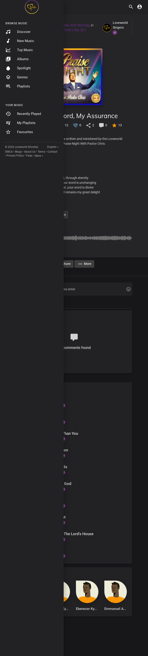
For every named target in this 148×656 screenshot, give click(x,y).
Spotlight (18, 68)
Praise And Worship (74, 25)
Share (64, 264)
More (38, 155)
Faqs (29, 155)
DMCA (9, 151)
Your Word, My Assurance (80, 116)
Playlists (17, 86)
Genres (16, 77)
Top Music (19, 50)
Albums (17, 59)
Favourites (19, 132)
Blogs (18, 151)
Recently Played (23, 114)
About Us (29, 151)
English (51, 147)
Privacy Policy (15, 155)
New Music (19, 41)
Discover (17, 32)
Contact (52, 151)
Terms (41, 151)
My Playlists (20, 123)
